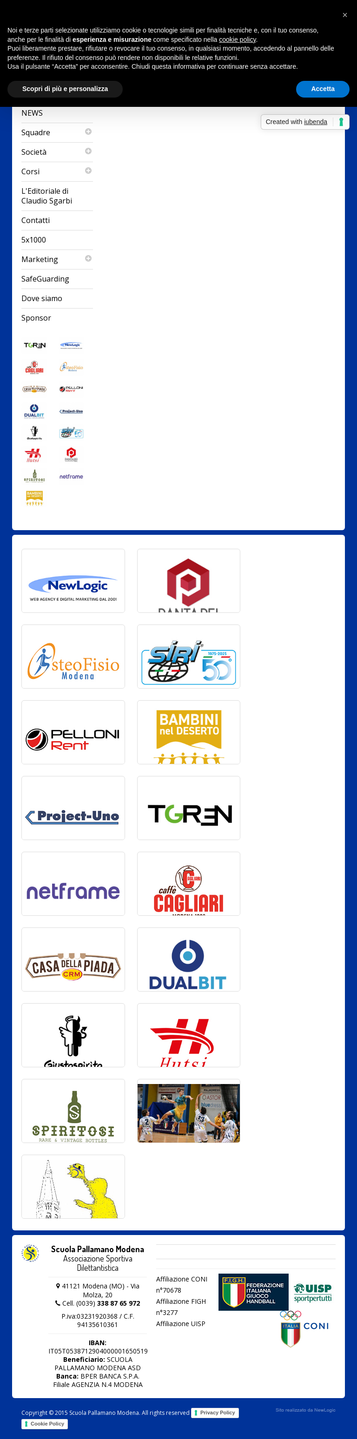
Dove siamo (41, 298)
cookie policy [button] (237, 39)
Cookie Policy (47, 1423)
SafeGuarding (45, 279)
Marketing (57, 259)
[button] (344, 14)
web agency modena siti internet (306, 1410)
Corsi (57, 171)
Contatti (35, 220)
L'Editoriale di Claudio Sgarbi (46, 196)
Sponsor (36, 318)
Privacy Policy (217, 1412)
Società (57, 152)
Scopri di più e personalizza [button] (65, 88)
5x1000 (33, 240)
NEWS (32, 113)
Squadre (57, 132)
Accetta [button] (323, 88)
